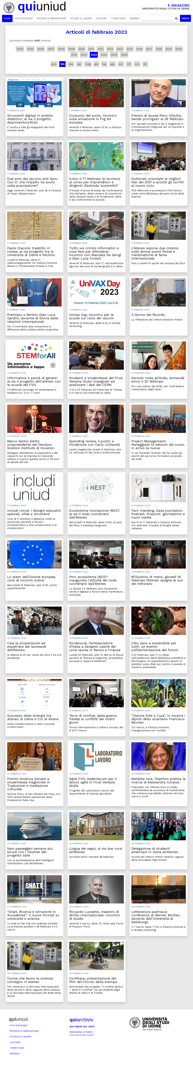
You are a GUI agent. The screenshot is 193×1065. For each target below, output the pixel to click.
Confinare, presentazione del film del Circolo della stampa (93, 980)
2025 (114, 54)
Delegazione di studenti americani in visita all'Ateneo (154, 850)
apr (79, 64)
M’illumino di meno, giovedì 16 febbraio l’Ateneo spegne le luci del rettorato (157, 580)
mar (70, 64)
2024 (104, 54)
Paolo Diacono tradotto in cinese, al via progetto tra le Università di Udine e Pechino (31, 251)
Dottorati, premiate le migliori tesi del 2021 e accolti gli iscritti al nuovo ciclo (157, 182)
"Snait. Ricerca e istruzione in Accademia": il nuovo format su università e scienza (33, 915)
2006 (40, 49)
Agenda (134, 18)
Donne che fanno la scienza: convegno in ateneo (30, 980)
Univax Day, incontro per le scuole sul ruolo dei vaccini (91, 316)
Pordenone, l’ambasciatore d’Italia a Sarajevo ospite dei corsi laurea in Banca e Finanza (94, 646)
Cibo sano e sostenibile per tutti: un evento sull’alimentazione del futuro (154, 646)
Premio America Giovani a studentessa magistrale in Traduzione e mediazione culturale (28, 784)
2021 (74, 54)
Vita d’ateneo (24, 18)
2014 (120, 49)
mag (88, 64)
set (121, 64)
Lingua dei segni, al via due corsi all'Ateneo (95, 850)
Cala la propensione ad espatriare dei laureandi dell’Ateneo (26, 646)
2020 (178, 49)
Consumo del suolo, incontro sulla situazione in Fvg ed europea (93, 118)
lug (104, 64)
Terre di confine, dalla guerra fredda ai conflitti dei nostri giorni (93, 718)
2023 (94, 54)
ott (129, 64)
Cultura (101, 18)
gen (54, 64)
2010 (81, 49)
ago (112, 64)
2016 (139, 49)
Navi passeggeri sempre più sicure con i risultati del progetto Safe (30, 851)
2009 (71, 49)
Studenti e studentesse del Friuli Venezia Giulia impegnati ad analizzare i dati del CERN (96, 381)
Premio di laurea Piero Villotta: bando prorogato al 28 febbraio (157, 117)
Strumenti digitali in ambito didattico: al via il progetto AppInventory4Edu (30, 118)
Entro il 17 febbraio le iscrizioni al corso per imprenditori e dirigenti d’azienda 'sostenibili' (94, 182)
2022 (84, 54)
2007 (51, 49)
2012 (100, 49)
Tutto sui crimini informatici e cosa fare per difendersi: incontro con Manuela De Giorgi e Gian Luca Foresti (95, 253)
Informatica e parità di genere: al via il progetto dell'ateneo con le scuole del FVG (34, 381)
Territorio (118, 18)
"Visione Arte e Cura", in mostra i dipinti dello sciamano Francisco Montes (158, 718)
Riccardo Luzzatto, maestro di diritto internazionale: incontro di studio (94, 915)
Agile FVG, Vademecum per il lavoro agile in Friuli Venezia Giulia (93, 782)
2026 (124, 54)
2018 (159, 49)
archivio (81, 1019)
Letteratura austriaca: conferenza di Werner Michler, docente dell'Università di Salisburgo (155, 917)
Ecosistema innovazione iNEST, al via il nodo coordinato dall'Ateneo (94, 513)
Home (7, 18)
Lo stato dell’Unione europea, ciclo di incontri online (31, 578)
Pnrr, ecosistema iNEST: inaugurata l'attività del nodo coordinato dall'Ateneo (93, 580)
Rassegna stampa (81, 1033)
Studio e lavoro (81, 18)
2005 (30, 49)
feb (62, 64)
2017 (149, 49)
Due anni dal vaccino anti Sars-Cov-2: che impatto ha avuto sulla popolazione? (33, 182)
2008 (61, 49)
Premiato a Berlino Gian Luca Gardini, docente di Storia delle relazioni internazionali (32, 318)
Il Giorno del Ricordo (148, 315)
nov (137, 64)
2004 (20, 49)
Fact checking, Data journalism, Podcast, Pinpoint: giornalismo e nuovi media (158, 513)
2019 (169, 49)
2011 (91, 49)
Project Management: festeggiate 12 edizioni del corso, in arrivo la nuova (158, 444)
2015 (130, 49)
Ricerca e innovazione (51, 18)
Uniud (185, 18)
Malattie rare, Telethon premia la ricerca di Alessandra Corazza (158, 780)
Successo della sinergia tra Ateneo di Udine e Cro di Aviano (33, 717)
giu (96, 64)
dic (145, 64)
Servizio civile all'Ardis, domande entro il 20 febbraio (157, 379)
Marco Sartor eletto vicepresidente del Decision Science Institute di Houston (30, 444)
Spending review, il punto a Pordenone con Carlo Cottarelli (94, 443)
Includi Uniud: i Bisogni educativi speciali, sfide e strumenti (34, 512)
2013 (110, 49)
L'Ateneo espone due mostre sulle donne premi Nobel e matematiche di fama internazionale (154, 253)
